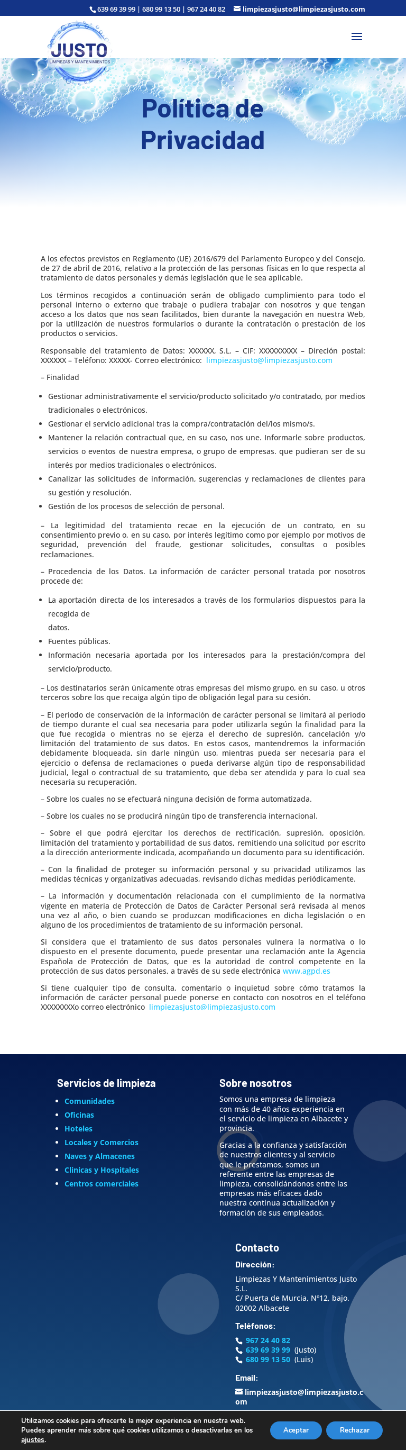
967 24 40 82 (268, 1340)
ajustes (43, 1440)
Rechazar (351, 1425)
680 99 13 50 (268, 1359)
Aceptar (286, 1425)
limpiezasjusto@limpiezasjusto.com (269, 360)
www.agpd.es (306, 971)
